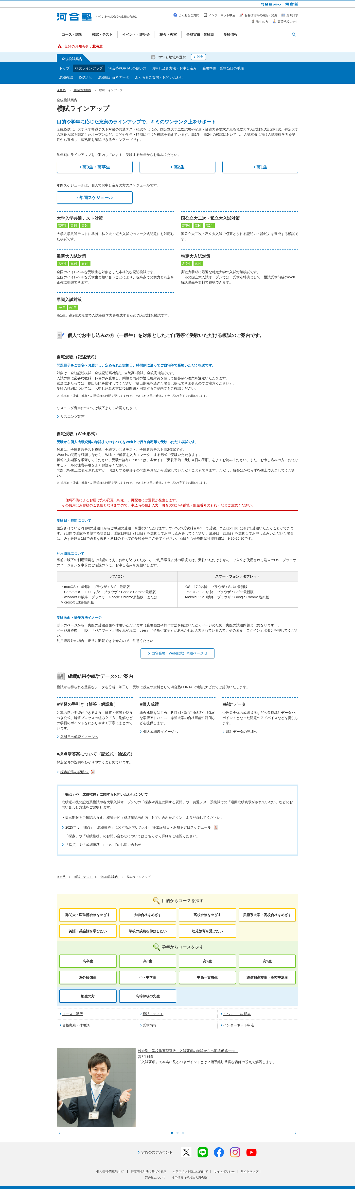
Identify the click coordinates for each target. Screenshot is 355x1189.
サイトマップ (249, 1131)
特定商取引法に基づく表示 (148, 1131)
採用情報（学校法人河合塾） (191, 1137)
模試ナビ (85, 77)
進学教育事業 (183, 1175)
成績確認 (66, 77)
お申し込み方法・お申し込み (174, 68)
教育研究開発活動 (236, 1175)
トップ (64, 68)
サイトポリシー (224, 1131)
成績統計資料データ (113, 77)
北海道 (97, 46)
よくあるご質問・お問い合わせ (159, 77)
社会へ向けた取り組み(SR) (269, 1175)
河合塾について (155, 1137)
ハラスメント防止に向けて (190, 1131)
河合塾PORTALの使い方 (127, 68)
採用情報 (147, 1182)
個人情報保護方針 (110, 1131)
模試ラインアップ (89, 68)
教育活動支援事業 (208, 1175)
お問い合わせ (166, 1182)
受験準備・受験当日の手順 (223, 68)
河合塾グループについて (153, 1175)
